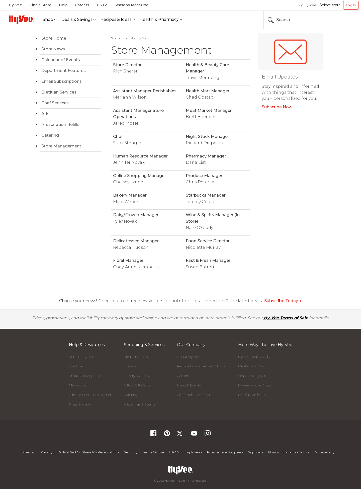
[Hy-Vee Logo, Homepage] (21, 20)
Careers (82, 5)
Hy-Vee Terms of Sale (286, 317)
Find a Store (40, 5)
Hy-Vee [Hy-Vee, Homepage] (15, 5)
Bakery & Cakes (136, 375)
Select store (330, 5)
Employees (193, 452)
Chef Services (55, 103)
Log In (351, 5)
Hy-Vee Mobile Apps (254, 385)
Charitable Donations (194, 394)
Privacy (46, 452)
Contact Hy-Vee (81, 356)
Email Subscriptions (61, 81)
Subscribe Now (277, 107)
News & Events (189, 385)
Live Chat (76, 366)
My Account (79, 385)
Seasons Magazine (131, 5)
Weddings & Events (139, 404)
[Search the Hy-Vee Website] (343, 20)
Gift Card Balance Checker (90, 394)
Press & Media (80, 404)
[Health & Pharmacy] (161, 20)
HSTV (102, 5)
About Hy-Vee (188, 356)
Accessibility (324, 452)
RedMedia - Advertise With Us (201, 366)
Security (130, 452)
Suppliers (255, 452)
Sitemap (29, 452)
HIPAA (174, 452)
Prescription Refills (60, 124)
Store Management (61, 146)
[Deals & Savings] (78, 20)
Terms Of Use (153, 452)
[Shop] (49, 20)
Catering (50, 135)
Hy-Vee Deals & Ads (253, 356)
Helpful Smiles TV (252, 394)
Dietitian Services (58, 92)
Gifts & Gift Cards (137, 385)
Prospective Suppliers (225, 452)
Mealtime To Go (136, 356)
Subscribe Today (283, 300)
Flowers (130, 366)
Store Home (53, 38)
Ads (45, 113)
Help (63, 5)
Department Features (63, 70)
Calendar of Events (60, 59)
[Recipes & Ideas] (117, 20)
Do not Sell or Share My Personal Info (88, 452)
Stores (115, 38)
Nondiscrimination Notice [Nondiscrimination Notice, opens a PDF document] (289, 452)
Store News (53, 49)
